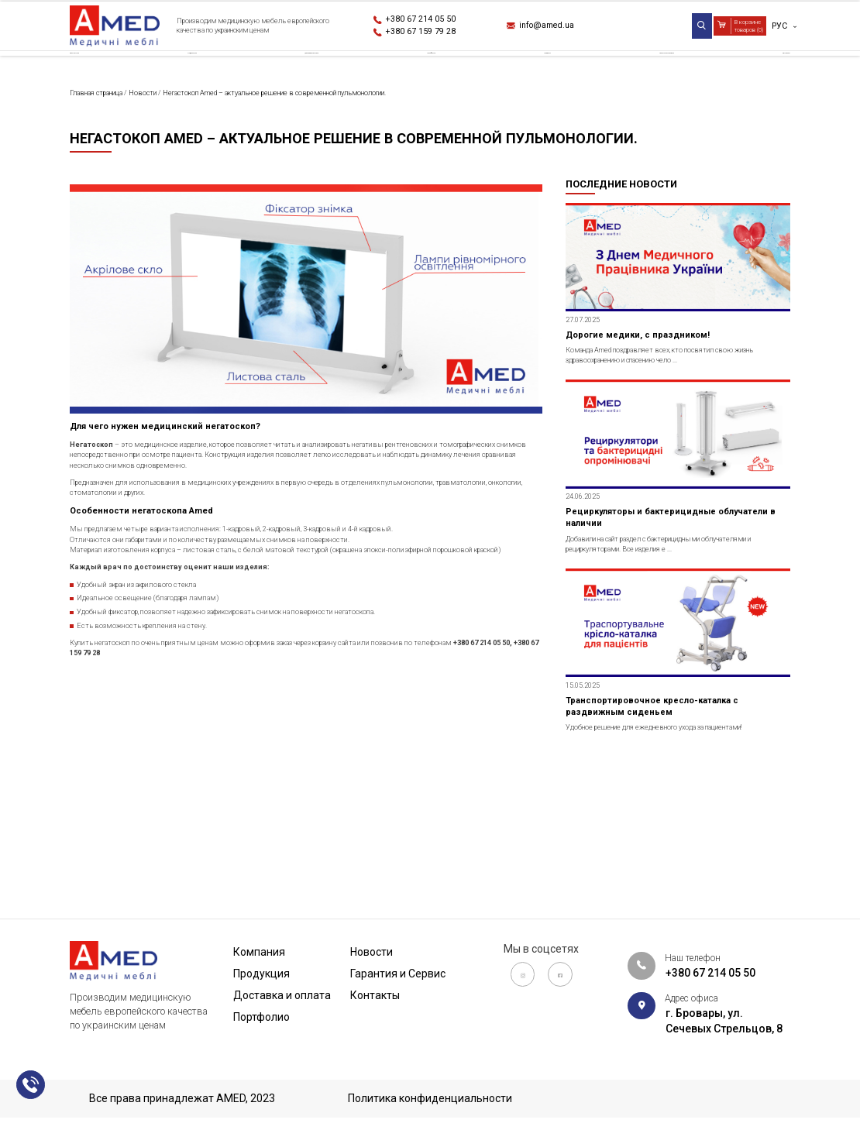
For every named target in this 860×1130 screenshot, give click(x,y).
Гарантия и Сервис (646, 73)
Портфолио (442, 73)
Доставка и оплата (318, 73)
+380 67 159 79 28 (436, 35)
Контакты (761, 73)
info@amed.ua (561, 28)
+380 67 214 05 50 (436, 19)
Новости (534, 73)
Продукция (195, 73)
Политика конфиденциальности (430, 1099)
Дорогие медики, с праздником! (659, 420)
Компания (99, 73)
